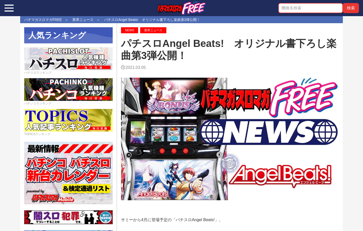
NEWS (129, 30)
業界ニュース (153, 30)
